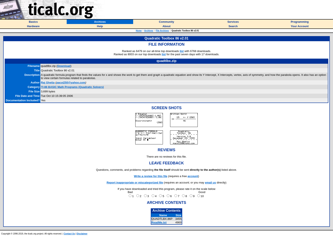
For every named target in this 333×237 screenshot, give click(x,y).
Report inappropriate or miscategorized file (135, 182)
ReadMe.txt (158, 222)
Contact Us (69, 234)
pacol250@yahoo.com (70, 82)
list (182, 51)
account (193, 176)
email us (210, 182)
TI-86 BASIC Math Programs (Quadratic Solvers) (72, 87)
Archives (148, 31)
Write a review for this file (150, 176)
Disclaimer (82, 234)
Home (139, 31)
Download (64, 66)
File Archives (162, 31)
